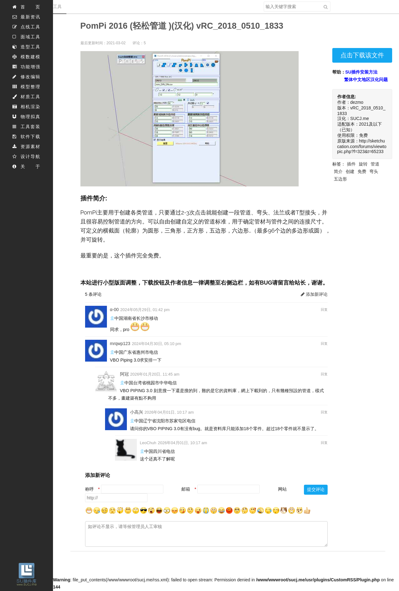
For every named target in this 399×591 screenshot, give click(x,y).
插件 (351, 163)
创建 (350, 171)
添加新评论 (314, 294)
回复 (324, 309)
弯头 (373, 171)
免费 (362, 171)
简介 (338, 171)
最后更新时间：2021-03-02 (103, 43)
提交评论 (315, 489)
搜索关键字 (263, 1)
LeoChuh (148, 442)
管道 (375, 163)
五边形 (340, 178)
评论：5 (139, 43)
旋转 (363, 163)
